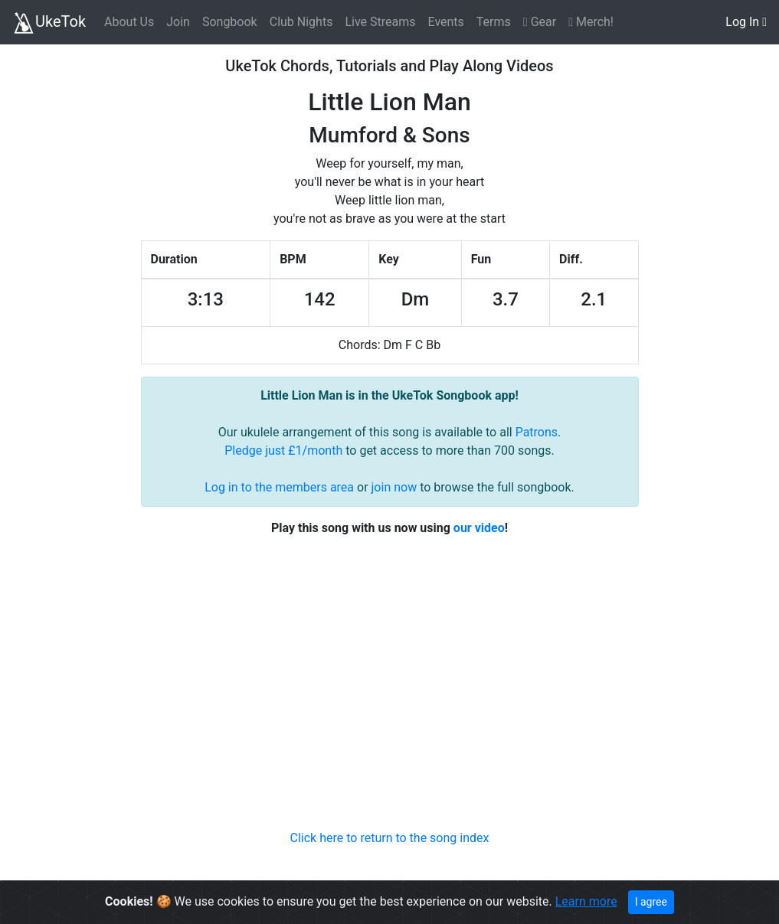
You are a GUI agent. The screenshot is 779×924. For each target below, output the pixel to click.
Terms (493, 22)
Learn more (586, 901)
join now (394, 487)
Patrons (537, 432)
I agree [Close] (651, 902)
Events (445, 22)
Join (178, 22)
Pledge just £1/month (283, 450)
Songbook (229, 22)
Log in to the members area (279, 487)
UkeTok (49, 22)
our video (479, 528)
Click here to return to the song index (389, 838)
